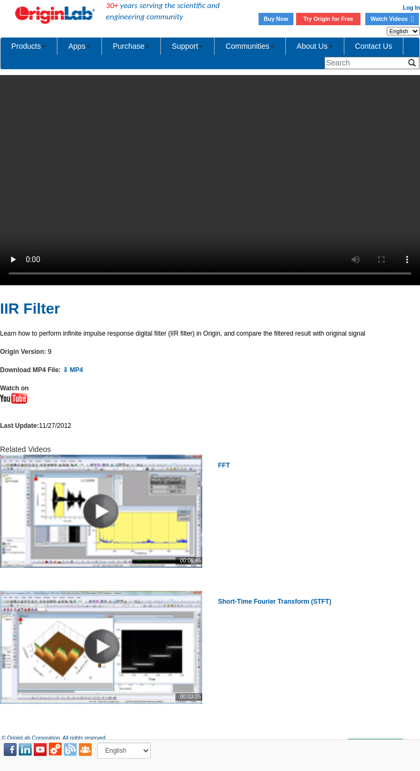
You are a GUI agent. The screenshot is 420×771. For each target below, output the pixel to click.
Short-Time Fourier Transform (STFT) (274, 601)
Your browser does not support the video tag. (210, 180)
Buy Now (276, 19)
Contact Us (373, 46)
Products (28, 46)
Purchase (131, 46)
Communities (250, 46)
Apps (79, 46)
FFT (224, 465)
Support (187, 46)
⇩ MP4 (73, 370)
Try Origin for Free (328, 19)
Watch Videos (392, 19)
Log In (411, 7)
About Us (315, 46)
